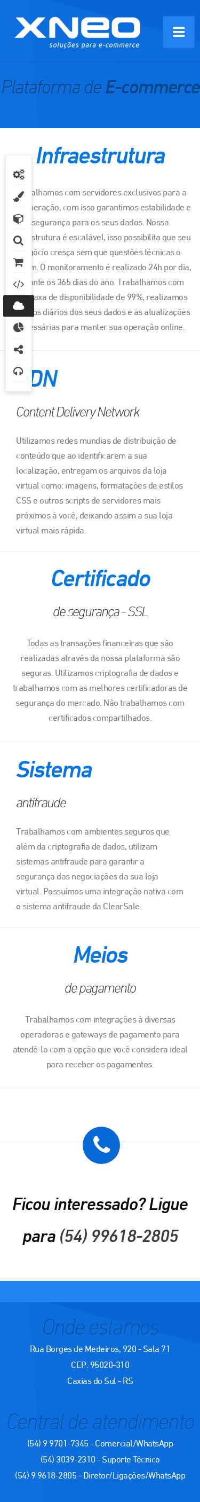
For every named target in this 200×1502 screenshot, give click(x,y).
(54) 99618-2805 (118, 1235)
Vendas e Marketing (18, 262)
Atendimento (18, 371)
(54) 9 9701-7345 (58, 1443)
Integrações (18, 349)
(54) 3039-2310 (68, 1459)
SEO (18, 284)
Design (18, 196)
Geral (18, 174)
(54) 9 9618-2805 (45, 1475)
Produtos (18, 218)
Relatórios (18, 328)
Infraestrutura (18, 306)
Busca (18, 240)
